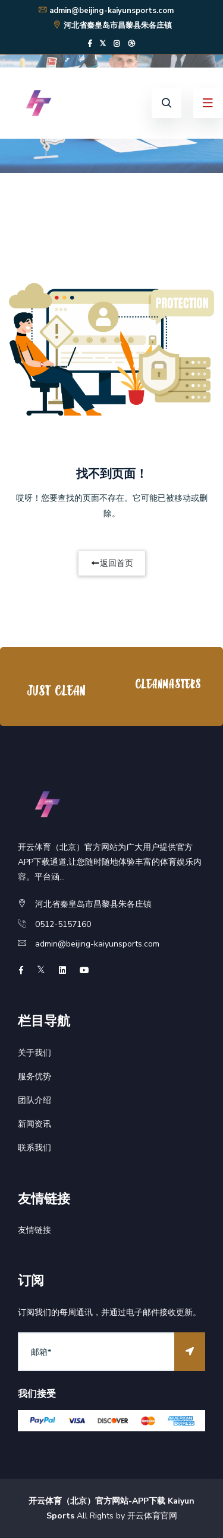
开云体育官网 (152, 1515)
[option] (56, 689)
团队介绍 (34, 1100)
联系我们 (34, 1147)
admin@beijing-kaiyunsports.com (105, 10)
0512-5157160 (63, 924)
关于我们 (34, 1053)
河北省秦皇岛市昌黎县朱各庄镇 (112, 25)
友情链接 (34, 1230)
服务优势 (34, 1076)
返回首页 (111, 563)
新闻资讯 (34, 1124)
